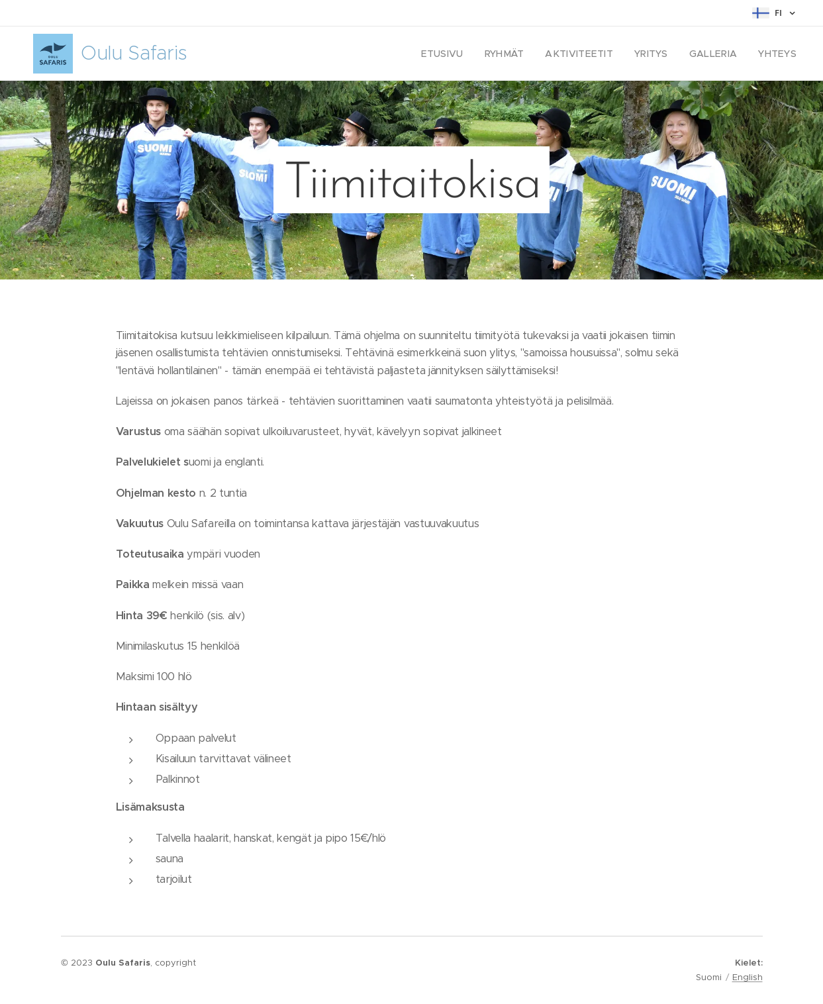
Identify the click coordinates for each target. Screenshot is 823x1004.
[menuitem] (462, 53)
